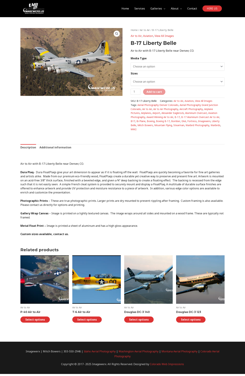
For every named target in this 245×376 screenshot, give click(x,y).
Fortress (193, 122)
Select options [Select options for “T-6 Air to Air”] (89, 321)
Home (134, 31)
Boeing (151, 122)
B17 (133, 122)
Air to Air (145, 31)
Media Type (139, 59)
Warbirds (136, 130)
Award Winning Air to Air (161, 118)
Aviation (148, 37)
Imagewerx (205, 122)
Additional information (55, 149)
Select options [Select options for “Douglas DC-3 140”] (140, 321)
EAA (184, 122)
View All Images (165, 37)
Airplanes (146, 114)
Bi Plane (140, 122)
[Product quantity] (136, 93)
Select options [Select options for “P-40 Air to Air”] (37, 321)
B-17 (178, 118)
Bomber (176, 122)
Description (28, 149)
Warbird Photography (198, 126)
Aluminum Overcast (198, 114)
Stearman (179, 126)
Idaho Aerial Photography (98, 353)
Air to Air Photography (167, 110)
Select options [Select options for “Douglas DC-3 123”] (192, 321)
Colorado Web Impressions (167, 366)
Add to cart (154, 93)
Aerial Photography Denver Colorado (158, 106)
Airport (157, 114)
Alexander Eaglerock (174, 114)
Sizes (134, 75)
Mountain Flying (163, 126)
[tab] (28, 149)
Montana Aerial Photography (180, 353)
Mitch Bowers (145, 126)
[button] (117, 35)
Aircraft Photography (193, 110)
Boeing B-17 (163, 122)
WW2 (145, 130)
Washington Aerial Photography (138, 353)
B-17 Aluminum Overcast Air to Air (202, 118)
